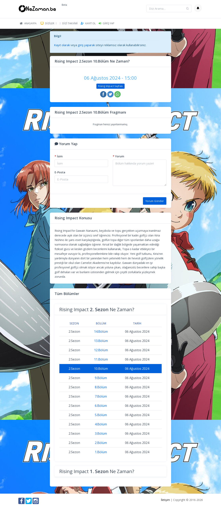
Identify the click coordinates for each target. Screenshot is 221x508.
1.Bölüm (101, 452)
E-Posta (60, 172)
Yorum (118, 156)
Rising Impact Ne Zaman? (96, 309)
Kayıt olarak (62, 45)
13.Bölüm (101, 341)
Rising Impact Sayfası (110, 86)
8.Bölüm (101, 387)
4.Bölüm (101, 424)
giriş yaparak (86, 45)
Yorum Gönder (154, 201)
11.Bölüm (101, 359)
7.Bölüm (101, 396)
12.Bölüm (101, 350)
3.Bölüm (101, 433)
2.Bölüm (101, 443)
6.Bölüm (101, 405)
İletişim (165, 500)
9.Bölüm (101, 378)
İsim (59, 156)
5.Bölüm (101, 415)
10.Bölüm (101, 368)
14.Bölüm (101, 331)
